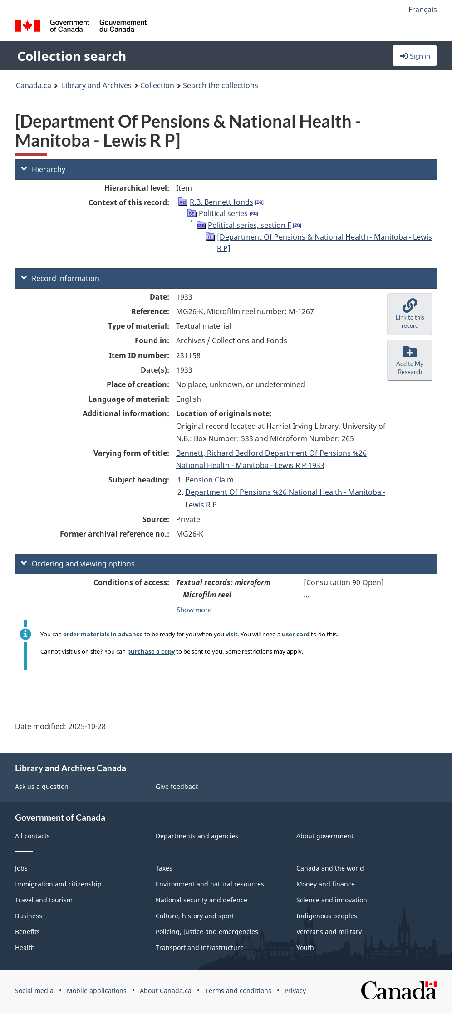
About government (325, 836)
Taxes (164, 868)
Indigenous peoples (326, 915)
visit (232, 634)
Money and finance (325, 884)
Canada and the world (330, 868)
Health (25, 947)
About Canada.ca (166, 990)
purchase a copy (151, 651)
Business (28, 915)
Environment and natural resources (210, 884)
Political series (223, 213)
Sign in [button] (414, 55)
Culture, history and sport (195, 915)
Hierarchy (43, 169)
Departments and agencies (197, 836)
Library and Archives (97, 85)
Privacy (295, 990)
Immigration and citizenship (58, 884)
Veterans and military (329, 931)
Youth (305, 947)
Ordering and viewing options (78, 564)
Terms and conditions (238, 990)
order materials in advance (103, 634)
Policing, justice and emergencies (207, 931)
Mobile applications (97, 990)
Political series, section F (249, 225)
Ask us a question (42, 786)
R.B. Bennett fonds (221, 202)
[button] (409, 314)
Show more (194, 609)
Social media (34, 990)
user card (296, 634)
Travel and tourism (44, 900)
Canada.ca (33, 85)
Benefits (27, 931)
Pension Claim (209, 480)
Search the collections (220, 85)
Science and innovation (331, 900)
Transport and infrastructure (200, 947)
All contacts (32, 836)
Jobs (21, 868)
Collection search (71, 55)
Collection (157, 85)
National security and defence (201, 900)
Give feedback (177, 786)
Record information (60, 278)
